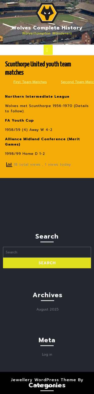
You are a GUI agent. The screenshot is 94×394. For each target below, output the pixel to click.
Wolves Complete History (47, 27)
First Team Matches (30, 82)
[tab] (48, 50)
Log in (47, 382)
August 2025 (47, 337)
